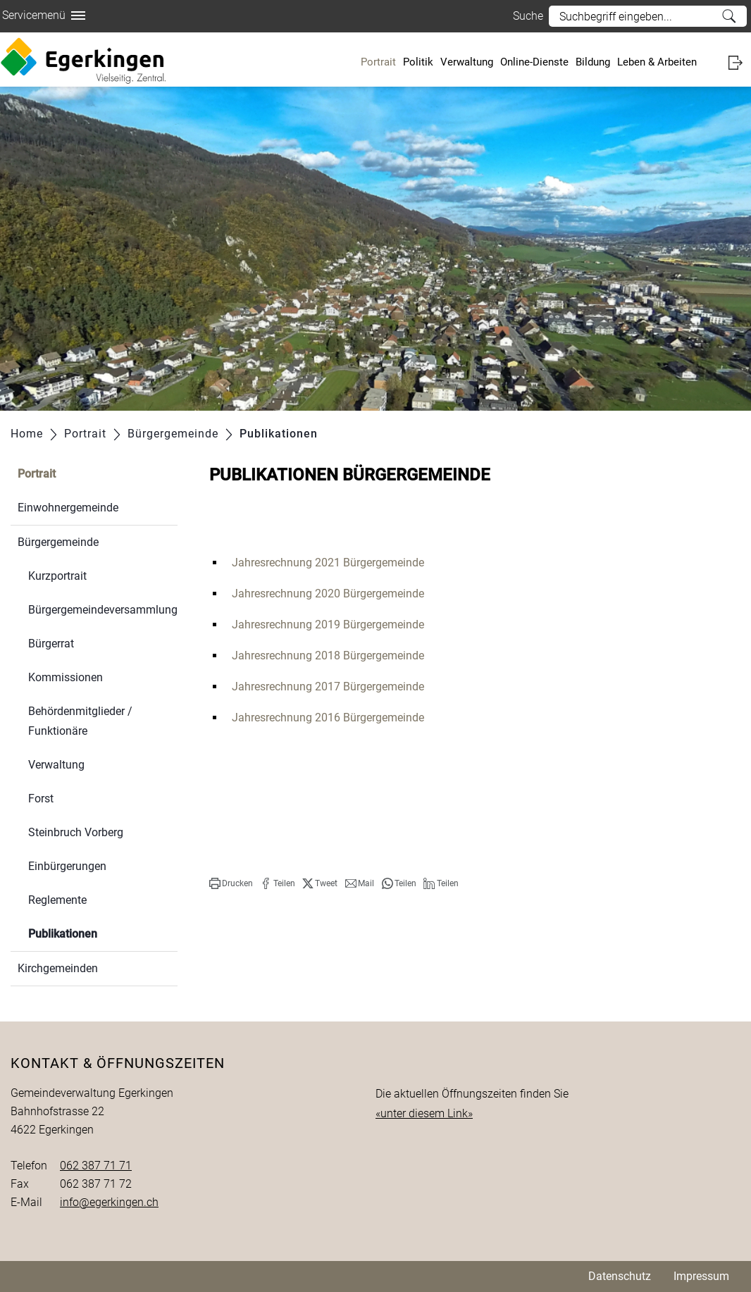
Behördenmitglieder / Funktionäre (80, 721)
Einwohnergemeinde (68, 507)
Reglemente (57, 900)
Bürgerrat (51, 643)
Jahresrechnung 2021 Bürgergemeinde (328, 562)
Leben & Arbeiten (657, 62)
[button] (231, 883)
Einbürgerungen (67, 866)
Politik (418, 62)
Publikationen (96, 932)
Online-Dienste (534, 62)
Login (739, 62)
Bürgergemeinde (58, 542)
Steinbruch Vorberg (75, 832)
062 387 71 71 (96, 1165)
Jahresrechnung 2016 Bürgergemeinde (328, 717)
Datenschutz (619, 1276)
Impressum (701, 1276)
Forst (41, 798)
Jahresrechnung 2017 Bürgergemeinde (328, 686)
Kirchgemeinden (58, 968)
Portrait (378, 62)
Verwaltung (466, 62)
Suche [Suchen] (729, 16)
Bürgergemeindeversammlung (103, 609)
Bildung (593, 62)
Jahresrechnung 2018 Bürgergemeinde (328, 655)
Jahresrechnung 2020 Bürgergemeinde (328, 593)
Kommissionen (65, 677)
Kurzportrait (57, 576)
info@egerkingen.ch (109, 1202)
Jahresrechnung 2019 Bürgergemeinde (328, 624)
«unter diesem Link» (424, 1113)
